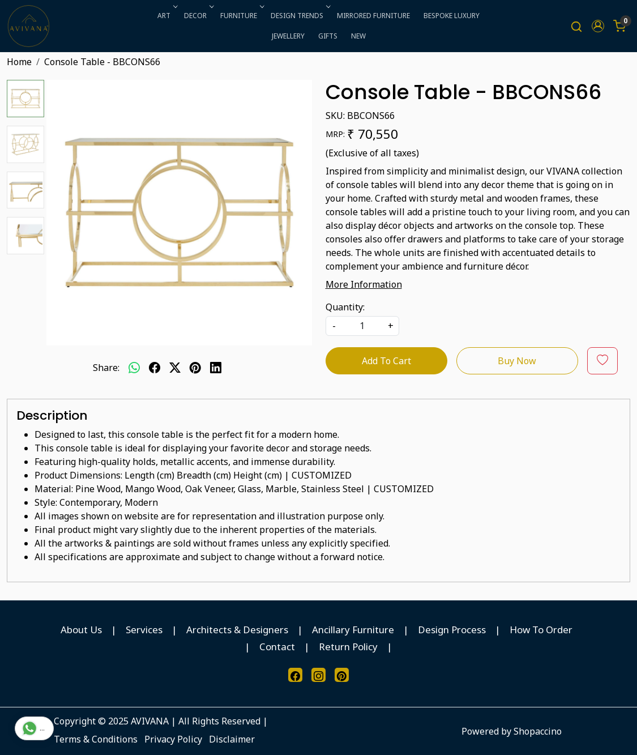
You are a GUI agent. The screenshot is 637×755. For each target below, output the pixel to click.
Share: (106, 367)
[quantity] (362, 326)
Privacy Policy (173, 739)
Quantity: (345, 307)
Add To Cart (386, 361)
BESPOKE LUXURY (452, 15)
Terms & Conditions (96, 739)
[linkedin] (216, 368)
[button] (598, 26)
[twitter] (175, 368)
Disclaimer (232, 739)
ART (166, 15)
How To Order (541, 629)
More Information (364, 284)
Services (144, 629)
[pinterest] (195, 368)
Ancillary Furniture (353, 629)
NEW (358, 36)
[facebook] (154, 368)
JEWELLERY (288, 36)
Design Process (452, 629)
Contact (277, 646)
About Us (81, 629)
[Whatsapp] (134, 368)
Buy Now (517, 361)
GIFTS (327, 36)
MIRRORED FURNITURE (373, 15)
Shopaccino (538, 731)
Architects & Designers (237, 629)
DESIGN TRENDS (299, 15)
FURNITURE (241, 15)
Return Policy (348, 646)
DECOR (198, 15)
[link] (576, 26)
